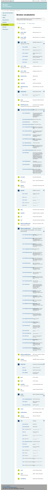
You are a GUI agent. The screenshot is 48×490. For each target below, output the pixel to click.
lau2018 (22, 384)
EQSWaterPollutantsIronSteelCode (28, 308)
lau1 (22, 377)
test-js (25, 444)
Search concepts (32, 23)
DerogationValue (27, 134)
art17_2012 (23, 66)
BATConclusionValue (28, 124)
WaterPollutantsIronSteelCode (28, 347)
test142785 (26, 446)
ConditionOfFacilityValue (28, 126)
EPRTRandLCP (24, 104)
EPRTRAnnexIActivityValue (28, 138)
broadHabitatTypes (28, 399)
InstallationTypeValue (28, 150)
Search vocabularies (22, 23)
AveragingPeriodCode (28, 248)
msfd (22, 394)
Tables (3, 17)
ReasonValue (27, 164)
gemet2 (22, 190)
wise (22, 473)
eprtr (22, 99)
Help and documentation (7, 12)
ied (21, 220)
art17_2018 (23, 71)
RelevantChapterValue (28, 169)
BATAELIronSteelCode (28, 258)
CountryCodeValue (28, 130)
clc (24, 367)
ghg (21, 209)
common (23, 83)
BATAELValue (27, 121)
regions (25, 401)
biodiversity (24, 76)
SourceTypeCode (27, 333)
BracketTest (26, 426)
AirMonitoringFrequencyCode (28, 234)
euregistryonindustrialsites (26, 109)
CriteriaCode (26, 284)
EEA (8, 1)
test (21, 420)
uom (22, 470)
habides (23, 213)
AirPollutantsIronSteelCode (28, 243)
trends (25, 62)
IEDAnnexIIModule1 (26, 223)
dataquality (23, 91)
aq (21, 27)
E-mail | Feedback (6, 486)
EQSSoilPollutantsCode (28, 300)
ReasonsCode (27, 325)
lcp (21, 389)
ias (21, 216)
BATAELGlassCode (28, 252)
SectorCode (26, 330)
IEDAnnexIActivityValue (28, 145)
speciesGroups (27, 404)
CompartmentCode (28, 280)
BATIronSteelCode (28, 272)
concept (25, 193)
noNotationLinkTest (28, 441)
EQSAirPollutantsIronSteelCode (28, 295)
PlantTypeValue (27, 161)
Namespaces (5, 29)
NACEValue (26, 152)
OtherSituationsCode (28, 313)
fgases (22, 185)
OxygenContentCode (28, 318)
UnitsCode (26, 335)
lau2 (22, 380)
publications (24, 412)
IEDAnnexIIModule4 (26, 354)
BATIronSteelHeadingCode (28, 276)
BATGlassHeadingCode (28, 267)
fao (21, 180)
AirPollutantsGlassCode (28, 238)
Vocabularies (5, 24)
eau (25, 431)
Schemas (4, 22)
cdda (22, 79)
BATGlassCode (27, 263)
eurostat (23, 177)
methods (26, 56)
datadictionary (24, 86)
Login (35, 0)
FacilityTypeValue (27, 142)
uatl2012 (26, 372)
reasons (25, 59)
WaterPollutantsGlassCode (28, 342)
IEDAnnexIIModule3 (26, 228)
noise (22, 408)
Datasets (4, 15)
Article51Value (27, 113)
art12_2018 (23, 37)
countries (26, 53)
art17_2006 (23, 42)
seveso (22, 415)
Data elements (5, 20)
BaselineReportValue (28, 119)
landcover (23, 364)
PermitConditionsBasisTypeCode (28, 322)
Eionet (8, 10)
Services (4, 27)
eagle (25, 370)
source (25, 199)
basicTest (26, 424)
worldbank (23, 478)
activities (26, 47)
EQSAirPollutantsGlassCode (28, 290)
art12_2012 (23, 32)
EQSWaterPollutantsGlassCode (28, 303)
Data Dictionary (12, 10)
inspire (22, 359)
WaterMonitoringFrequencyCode (28, 339)
